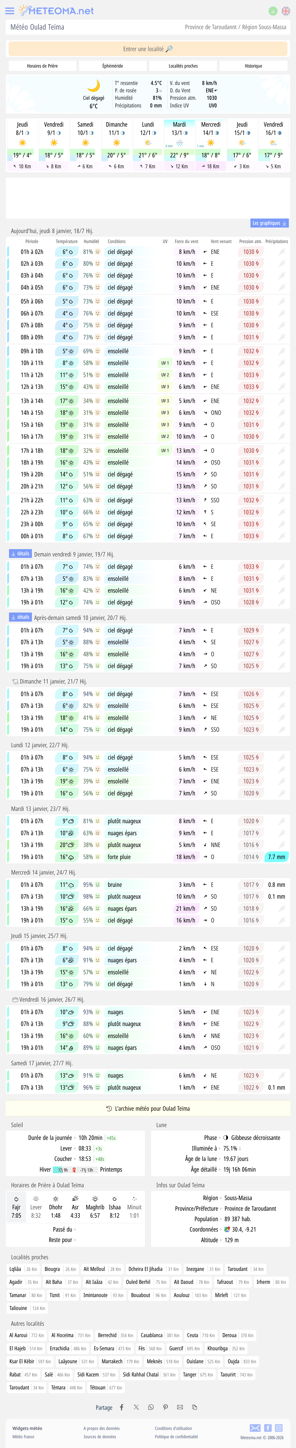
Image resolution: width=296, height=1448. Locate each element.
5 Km (273, 166)
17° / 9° (273, 155)
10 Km (22, 166)
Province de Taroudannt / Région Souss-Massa (235, 26)
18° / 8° (210, 155)
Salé (57, 1374)
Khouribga (226, 1348)
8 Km (53, 166)
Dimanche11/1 (116, 128)
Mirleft (221, 1295)
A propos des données (102, 1428)
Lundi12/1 (148, 128)
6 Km (84, 166)
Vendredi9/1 (54, 128)
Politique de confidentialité (176, 1436)
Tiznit (55, 1295)
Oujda (242, 1361)
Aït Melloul (94, 1269)
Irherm (263, 1281)
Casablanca (160, 1335)
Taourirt (237, 1374)
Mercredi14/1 (211, 128)
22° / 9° (179, 155)
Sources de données (100, 1436)
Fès (150, 1348)
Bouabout (140, 1295)
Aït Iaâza (94, 1281)
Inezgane (195, 1269)
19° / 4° (22, 155)
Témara (66, 1387)
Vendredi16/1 (273, 128)
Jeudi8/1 (22, 128)
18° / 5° (54, 155)
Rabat (23, 1374)
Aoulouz (181, 1295)
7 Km (147, 166)
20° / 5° (116, 155)
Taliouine (18, 1308)
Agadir (15, 1281)
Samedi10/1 (85, 128)
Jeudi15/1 (242, 128)
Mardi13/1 (180, 128)
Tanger (198, 1374)
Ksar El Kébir (30, 1361)
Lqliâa (15, 1269)
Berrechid (115, 1335)
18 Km (210, 166)
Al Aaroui (26, 1335)
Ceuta (201, 1335)
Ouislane (203, 1361)
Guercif (184, 1348)
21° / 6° (148, 155)
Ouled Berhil (138, 1281)
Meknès (163, 1361)
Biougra (52, 1269)
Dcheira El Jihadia (146, 1269)
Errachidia (68, 1348)
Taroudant (237, 1269)
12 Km (179, 166)
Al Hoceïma (71, 1335)
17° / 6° (242, 155)
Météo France (23, 1436)
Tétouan (106, 1387)
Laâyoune (76, 1361)
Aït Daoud (183, 1281)
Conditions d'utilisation (173, 1428)
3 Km (241, 166)
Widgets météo (27, 1428)
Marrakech (120, 1361)
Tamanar (17, 1295)
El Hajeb (26, 1348)
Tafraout (225, 1281)
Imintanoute (95, 1295)
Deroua (237, 1335)
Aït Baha (54, 1281)
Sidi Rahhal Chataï (149, 1374)
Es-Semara (112, 1348)
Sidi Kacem (96, 1374)
